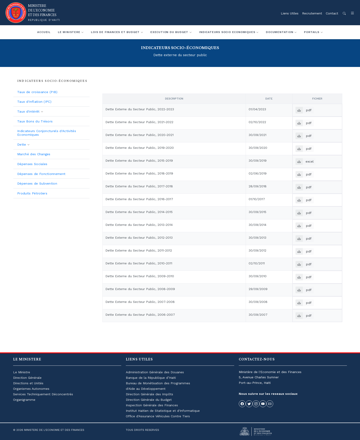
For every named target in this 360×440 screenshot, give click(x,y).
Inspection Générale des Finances (152, 405)
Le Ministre (21, 372)
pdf (303, 110)
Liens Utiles (289, 13)
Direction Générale (27, 377)
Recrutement (312, 13)
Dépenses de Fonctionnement (41, 174)
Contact (332, 13)
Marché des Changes (34, 154)
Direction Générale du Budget (149, 399)
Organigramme (24, 399)
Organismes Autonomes (31, 388)
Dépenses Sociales (32, 164)
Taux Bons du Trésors (35, 121)
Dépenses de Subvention (37, 183)
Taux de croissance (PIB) (37, 92)
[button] (350, 13)
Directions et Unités (28, 383)
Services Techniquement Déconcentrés (43, 394)
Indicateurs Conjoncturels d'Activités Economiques (46, 132)
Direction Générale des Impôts (149, 394)
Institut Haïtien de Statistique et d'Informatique (163, 410)
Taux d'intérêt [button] (29, 111)
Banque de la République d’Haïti (151, 377)
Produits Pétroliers (32, 193)
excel (304, 161)
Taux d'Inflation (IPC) (34, 101)
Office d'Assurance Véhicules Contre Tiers (158, 416)
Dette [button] (22, 144)
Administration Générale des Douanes (155, 372)
